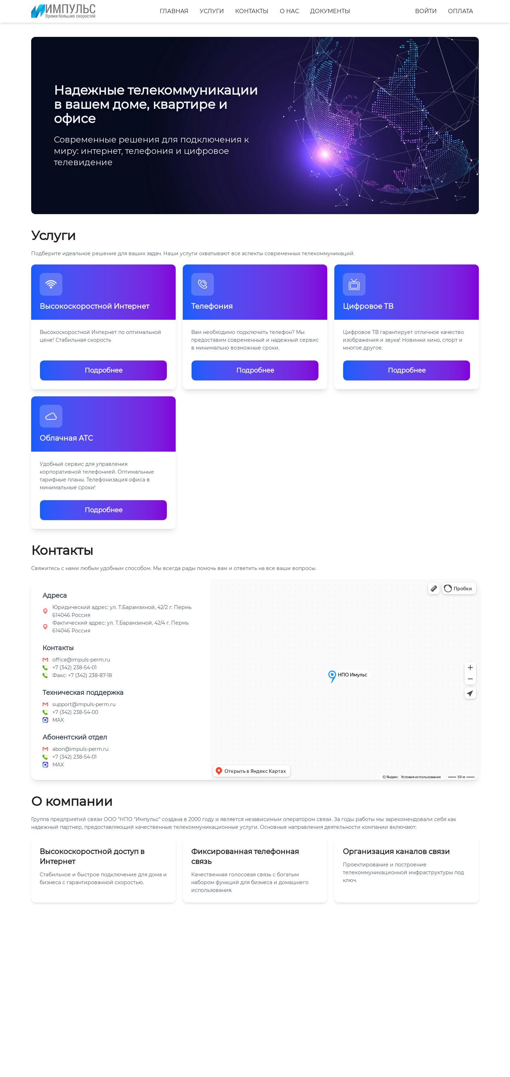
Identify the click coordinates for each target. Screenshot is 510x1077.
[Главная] (63, 11)
